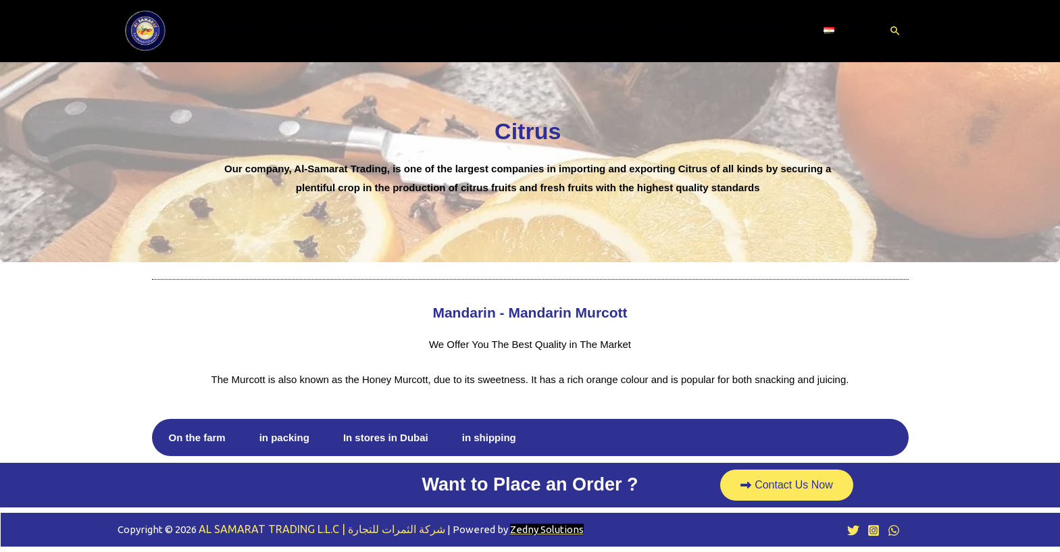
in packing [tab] (284, 437)
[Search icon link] (877, 31)
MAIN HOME (245, 30)
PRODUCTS (407, 30)
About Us (675, 30)
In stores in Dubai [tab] (385, 437)
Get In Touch (751, 30)
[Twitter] (853, 530)
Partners (481, 30)
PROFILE (327, 30)
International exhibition (578, 30)
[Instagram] (873, 530)
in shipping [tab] (489, 437)
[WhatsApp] (894, 530)
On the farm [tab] (197, 437)
